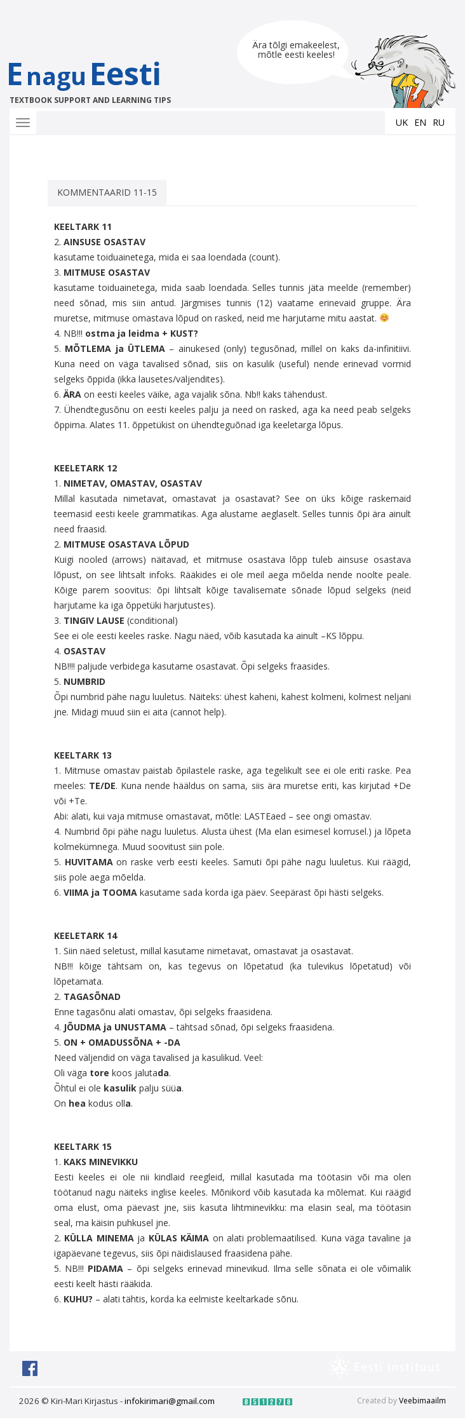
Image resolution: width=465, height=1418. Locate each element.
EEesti (96, 79)
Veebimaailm (422, 1400)
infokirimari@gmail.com (170, 1401)
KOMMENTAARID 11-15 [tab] (107, 192)
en (420, 122)
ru (439, 122)
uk (402, 122)
